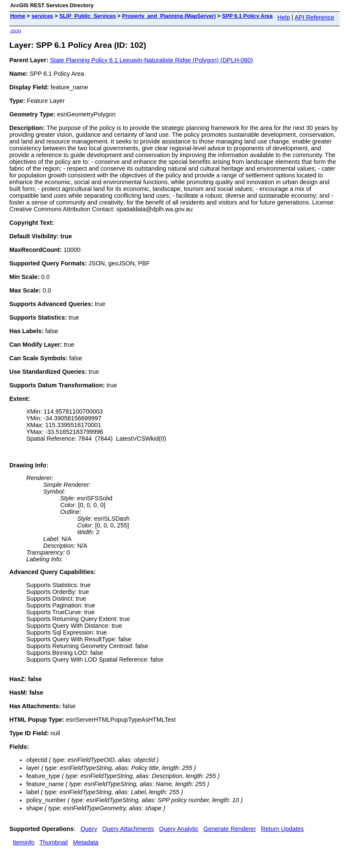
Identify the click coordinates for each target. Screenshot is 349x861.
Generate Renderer (229, 828)
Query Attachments (128, 828)
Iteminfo (23, 842)
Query (88, 828)
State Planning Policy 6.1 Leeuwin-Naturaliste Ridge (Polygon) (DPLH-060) (151, 60)
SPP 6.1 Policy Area (247, 16)
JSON (15, 30)
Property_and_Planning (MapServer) (169, 16)
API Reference (314, 17)
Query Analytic (179, 828)
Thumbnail (53, 842)
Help (283, 17)
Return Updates (282, 828)
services (42, 16)
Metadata (85, 842)
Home (17, 16)
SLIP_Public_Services (87, 16)
